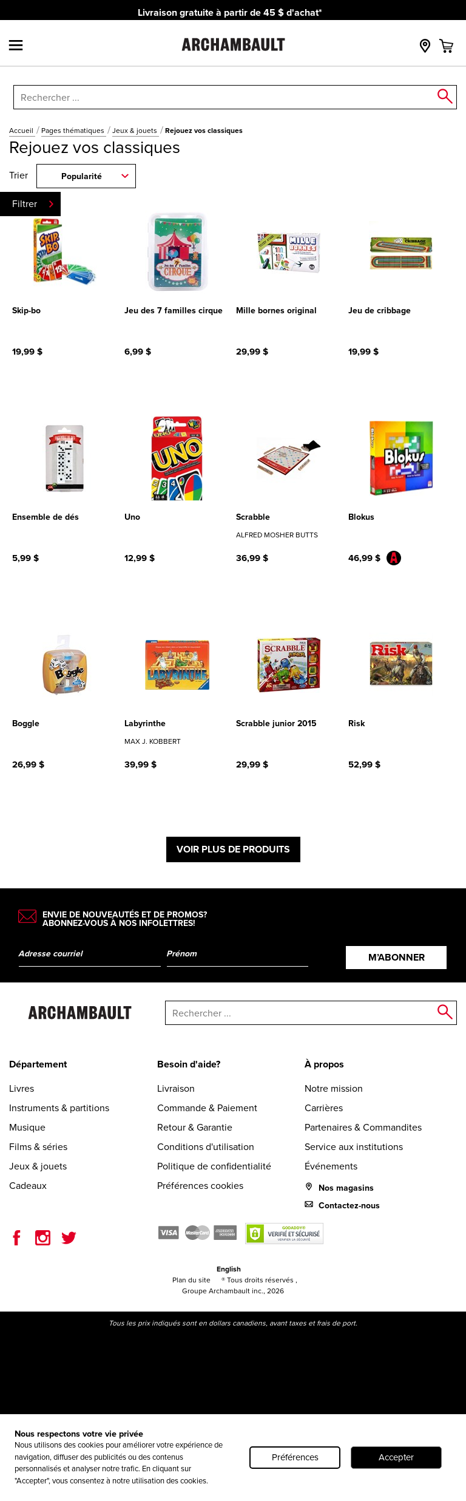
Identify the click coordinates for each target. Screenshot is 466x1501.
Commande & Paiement (207, 1108)
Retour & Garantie (194, 1127)
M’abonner (396, 957)
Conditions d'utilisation (205, 1147)
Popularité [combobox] (81, 176)
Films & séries (38, 1147)
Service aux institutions (354, 1147)
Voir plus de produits (233, 849)
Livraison (176, 1088)
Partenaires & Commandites (363, 1127)
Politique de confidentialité (214, 1166)
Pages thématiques (73, 130)
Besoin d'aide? (188, 1064)
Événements (331, 1166)
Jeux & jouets (135, 130)
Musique (27, 1127)
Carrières (324, 1108)
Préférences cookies (200, 1186)
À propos (324, 1064)
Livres (21, 1088)
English (229, 1269)
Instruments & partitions (59, 1108)
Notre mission (334, 1088)
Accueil (22, 130)
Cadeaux (28, 1186)
